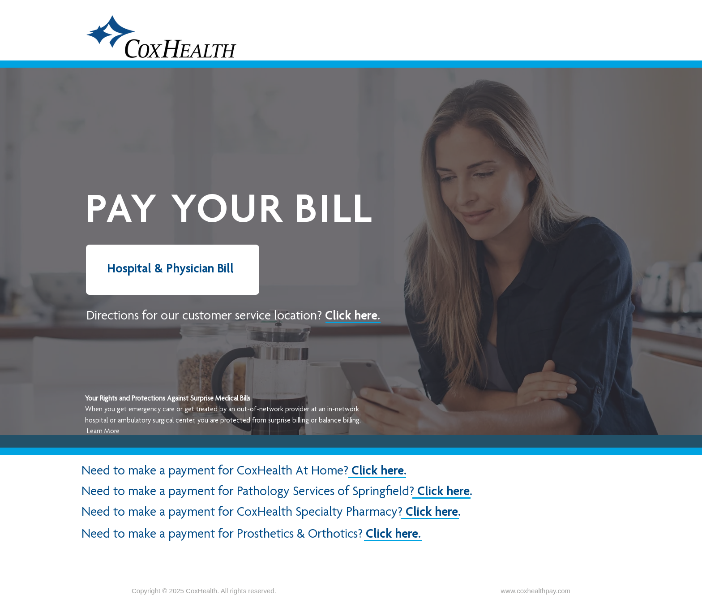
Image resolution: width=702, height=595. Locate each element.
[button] (233, 315)
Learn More (103, 431)
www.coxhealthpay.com (535, 591)
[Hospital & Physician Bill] (172, 270)
